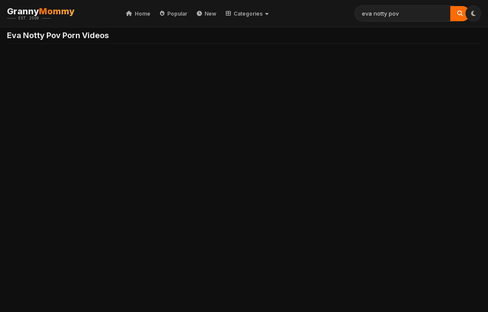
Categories (247, 13)
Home (138, 13)
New (206, 13)
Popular (173, 13)
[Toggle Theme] (473, 13)
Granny (54, 13)
